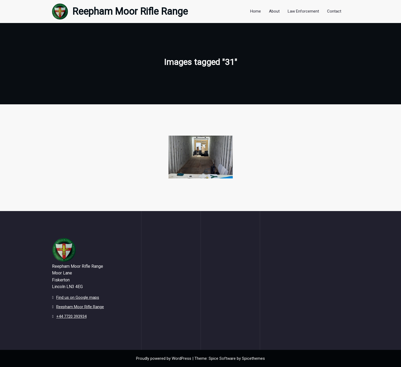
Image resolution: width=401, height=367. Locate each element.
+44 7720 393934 (71, 316)
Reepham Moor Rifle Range (130, 11)
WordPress (181, 358)
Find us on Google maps (77, 297)
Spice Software (222, 358)
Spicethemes (253, 358)
